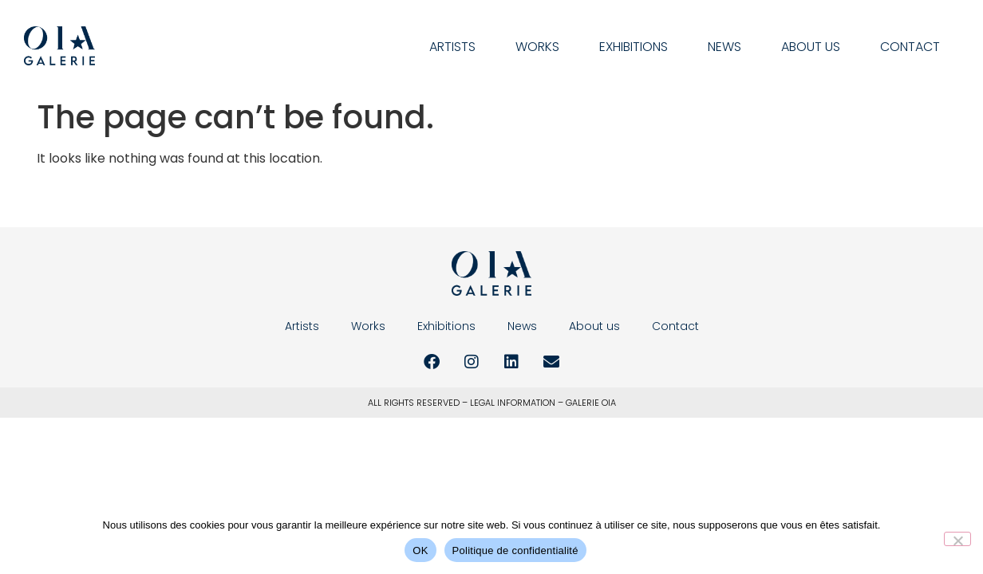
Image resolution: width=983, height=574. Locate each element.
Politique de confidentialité (515, 550)
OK (420, 550)
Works (537, 46)
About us (810, 46)
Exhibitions (633, 46)
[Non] (957, 539)
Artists (452, 46)
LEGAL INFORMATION (512, 402)
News (724, 46)
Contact (910, 46)
